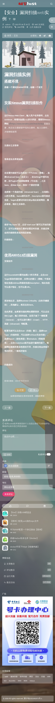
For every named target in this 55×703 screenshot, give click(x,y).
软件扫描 (23, 676)
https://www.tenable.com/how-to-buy (26, 123)
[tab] (10, 506)
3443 (19, 681)
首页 (7, 35)
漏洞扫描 (13, 676)
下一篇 (48, 407)
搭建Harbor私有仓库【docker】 (24, 538)
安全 (37, 676)
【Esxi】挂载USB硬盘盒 (20, 512)
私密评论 (42, 454)
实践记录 (37, 27)
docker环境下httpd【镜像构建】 (24, 546)
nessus (32, 681)
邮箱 (5, 472)
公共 (31, 27)
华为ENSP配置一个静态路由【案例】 (26, 529)
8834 (25, 681)
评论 (5, 430)
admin (7, 24)
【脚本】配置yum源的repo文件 (24, 521)
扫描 (43, 676)
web (6, 676)
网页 (31, 676)
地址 (4, 482)
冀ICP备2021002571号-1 (33, 698)
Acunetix (12, 681)
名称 (5, 461)
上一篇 (7, 407)
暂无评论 (9, 27)
